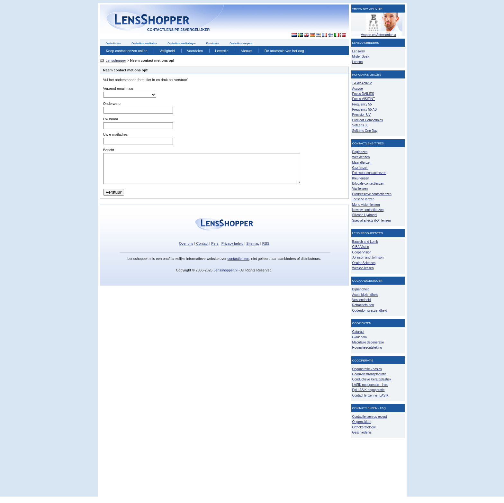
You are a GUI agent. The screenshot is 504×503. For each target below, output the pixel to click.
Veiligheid (167, 51)
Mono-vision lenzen (366, 204)
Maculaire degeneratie (368, 342)
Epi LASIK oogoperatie (368, 390)
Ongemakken (361, 422)
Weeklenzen (361, 157)
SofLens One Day (365, 131)
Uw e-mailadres (115, 134)
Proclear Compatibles (367, 120)
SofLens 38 (360, 125)
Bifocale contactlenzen (368, 183)
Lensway (358, 51)
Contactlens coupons (241, 43)
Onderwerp (112, 103)
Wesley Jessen (363, 268)
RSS (266, 249)
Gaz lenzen (360, 167)
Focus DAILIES (363, 94)
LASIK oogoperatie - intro (370, 385)
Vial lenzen (360, 188)
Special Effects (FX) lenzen (371, 220)
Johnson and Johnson (368, 257)
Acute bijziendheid (365, 295)
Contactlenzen (113, 43)
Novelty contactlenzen (368, 210)
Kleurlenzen (212, 43)
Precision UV (361, 114)
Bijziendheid (361, 289)
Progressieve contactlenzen (372, 194)
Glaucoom (359, 337)
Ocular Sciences (364, 263)
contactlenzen (238, 264)
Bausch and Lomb (365, 241)
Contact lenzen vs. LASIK (370, 395)
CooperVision (362, 252)
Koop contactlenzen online (127, 51)
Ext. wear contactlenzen (369, 173)
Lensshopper (116, 60)
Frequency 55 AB (364, 109)
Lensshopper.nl (225, 276)
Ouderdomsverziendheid (369, 310)
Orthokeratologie (364, 427)
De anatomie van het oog (284, 51)
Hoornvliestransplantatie (369, 374)
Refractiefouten (363, 305)
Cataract (358, 332)
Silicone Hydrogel (364, 215)
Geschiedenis (362, 432)
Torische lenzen (363, 199)
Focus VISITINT (363, 99)
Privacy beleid (232, 249)
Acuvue (357, 88)
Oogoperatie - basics (367, 369)
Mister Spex (360, 56)
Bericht (108, 150)
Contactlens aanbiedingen (181, 43)
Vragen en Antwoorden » (378, 35)
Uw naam (110, 119)
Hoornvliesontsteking (367, 347)
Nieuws (246, 51)
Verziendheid (361, 300)
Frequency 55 (362, 104)
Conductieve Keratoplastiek (372, 379)
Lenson (357, 62)
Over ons (186, 249)
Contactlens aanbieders (144, 43)
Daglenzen (360, 152)
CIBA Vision (360, 247)
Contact (202, 249)
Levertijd (222, 51)
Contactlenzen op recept (369, 416)
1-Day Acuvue (362, 83)
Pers (215, 249)
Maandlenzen (362, 162)
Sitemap (252, 249)
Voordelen (195, 51)
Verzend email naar (118, 88)
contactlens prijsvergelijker (178, 30)
